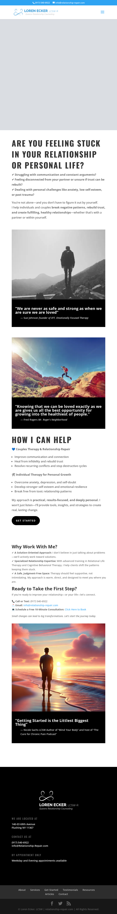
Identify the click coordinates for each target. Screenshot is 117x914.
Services (35, 890)
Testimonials (70, 890)
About (22, 890)
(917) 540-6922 (20, 842)
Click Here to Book (75, 609)
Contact (63, 894)
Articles (49, 894)
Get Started (26, 520)
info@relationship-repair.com (40, 605)
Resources (89, 890)
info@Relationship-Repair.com (30, 845)
